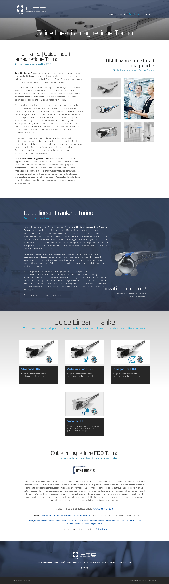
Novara (44, 520)
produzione (77, 515)
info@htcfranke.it (101, 529)
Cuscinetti (121, 14)
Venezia (115, 520)
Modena (79, 523)
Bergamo (93, 520)
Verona (108, 520)
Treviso (138, 520)
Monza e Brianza (81, 520)
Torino (30, 520)
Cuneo (37, 520)
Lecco (63, 520)
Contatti (147, 14)
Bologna (71, 523)
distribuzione (46, 515)
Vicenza (123, 520)
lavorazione (66, 515)
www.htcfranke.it (103, 509)
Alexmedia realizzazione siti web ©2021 (143, 580)
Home (110, 14)
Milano (70, 520)
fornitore (86, 515)
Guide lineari (134, 14)
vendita (56, 515)
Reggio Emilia (96, 523)
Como (57, 520)
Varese (51, 520)
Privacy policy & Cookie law (21, 580)
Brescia (101, 520)
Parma (86, 523)
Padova (130, 520)
